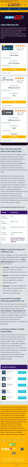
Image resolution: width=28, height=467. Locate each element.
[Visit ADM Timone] (4, 440)
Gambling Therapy (19, 460)
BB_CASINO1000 (14, 136)
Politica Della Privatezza (13, 458)
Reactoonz (22, 238)
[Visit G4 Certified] (22, 449)
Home (2, 11)
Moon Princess (15, 240)
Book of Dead (14, 238)
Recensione (22, 372)
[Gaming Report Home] (14, 5)
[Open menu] (2, 5)
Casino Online (8, 11)
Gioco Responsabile (8, 460)
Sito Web (14, 69)
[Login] (6, 5)
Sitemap (23, 458)
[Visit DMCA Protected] (13, 444)
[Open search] (25, 5)
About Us (3, 458)
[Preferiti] (21, 5)
